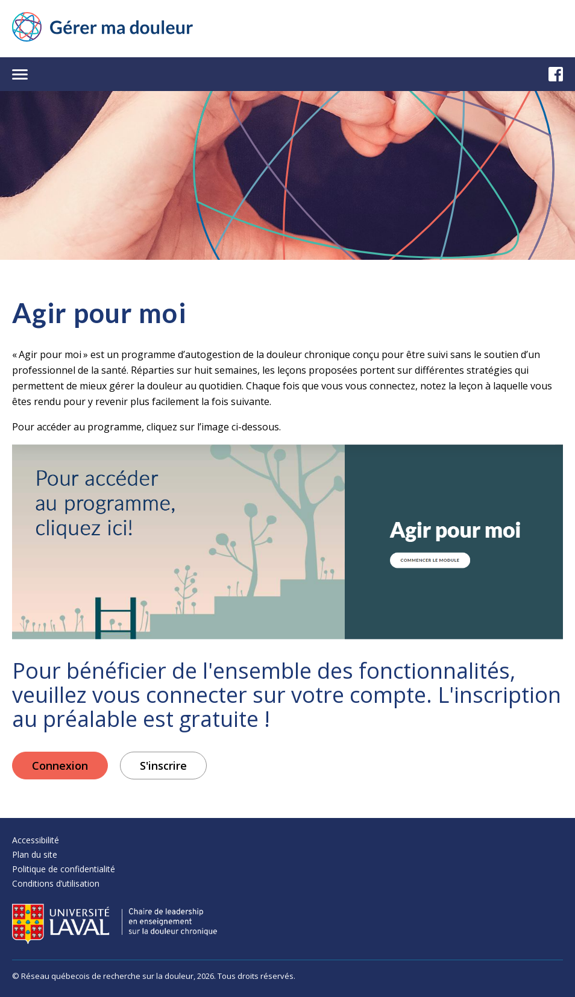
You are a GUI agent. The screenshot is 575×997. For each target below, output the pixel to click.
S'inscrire (163, 765)
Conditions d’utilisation (55, 883)
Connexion (60, 765)
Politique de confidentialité (63, 869)
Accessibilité (35, 840)
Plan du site (34, 854)
